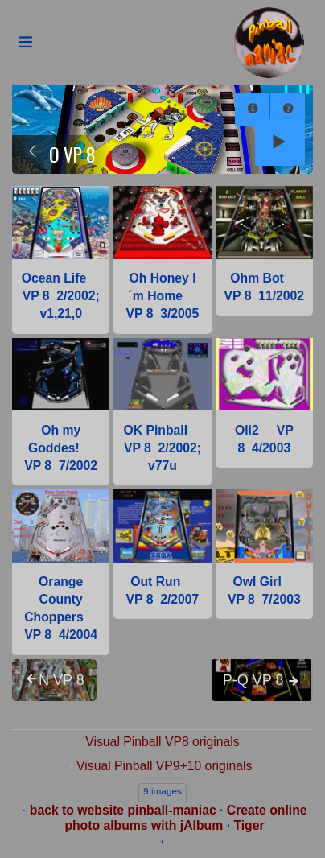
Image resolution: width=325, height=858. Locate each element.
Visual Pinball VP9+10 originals (164, 766)
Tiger (248, 825)
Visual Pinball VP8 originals (162, 742)
